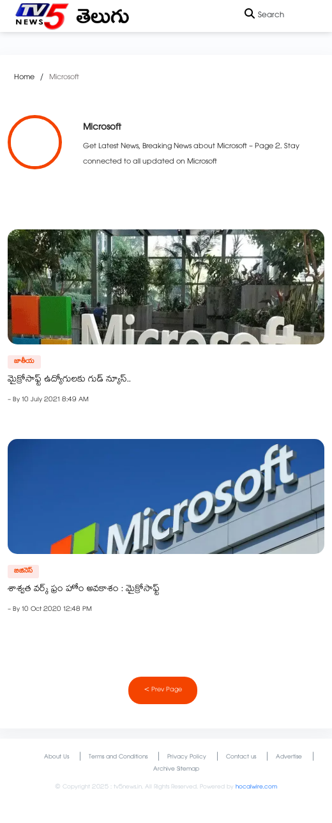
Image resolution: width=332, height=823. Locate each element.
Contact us (241, 757)
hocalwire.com (256, 787)
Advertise (289, 757)
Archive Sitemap (176, 769)
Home (24, 78)
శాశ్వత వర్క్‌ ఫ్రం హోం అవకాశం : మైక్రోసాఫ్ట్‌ (84, 589)
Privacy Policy (186, 757)
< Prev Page (163, 690)
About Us (56, 757)
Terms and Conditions (118, 757)
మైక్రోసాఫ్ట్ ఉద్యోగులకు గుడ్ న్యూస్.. (69, 380)
